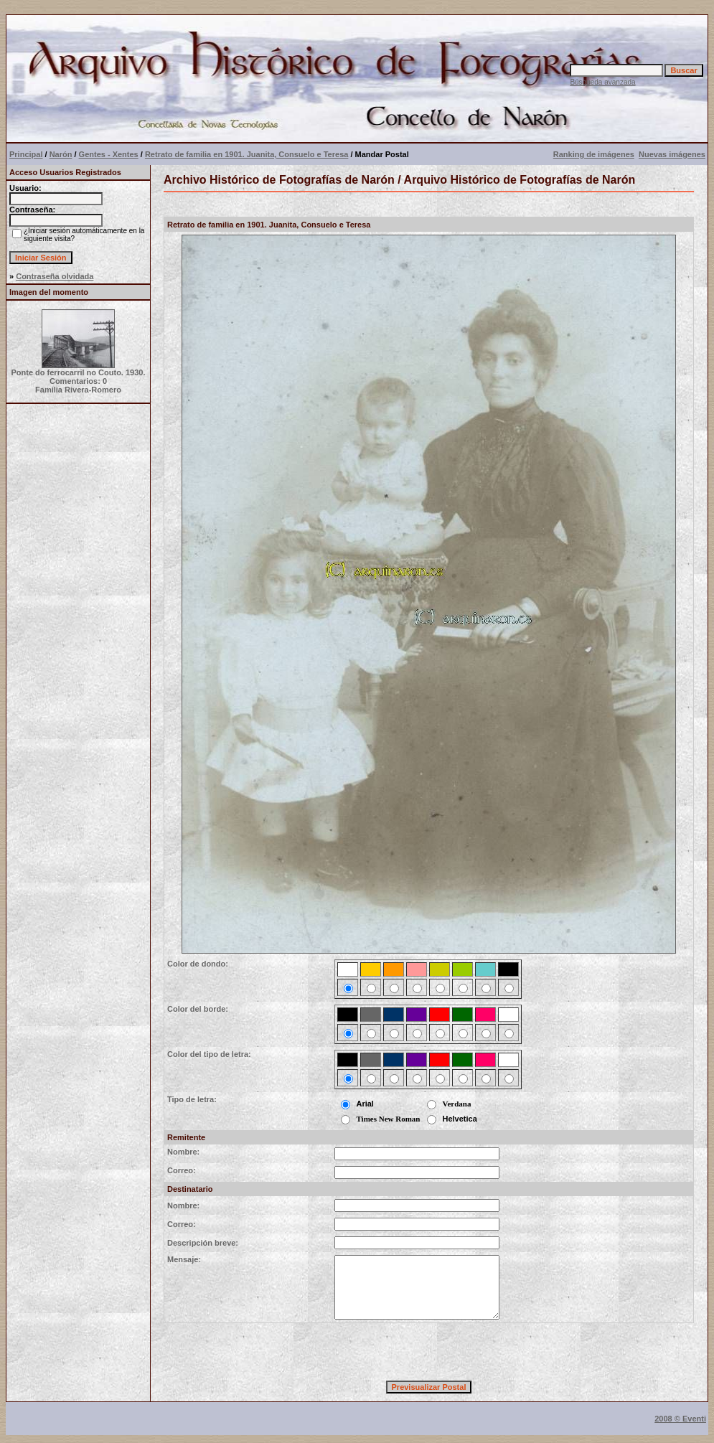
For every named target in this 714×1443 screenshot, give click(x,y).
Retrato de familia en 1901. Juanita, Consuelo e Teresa (246, 154)
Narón (61, 154)
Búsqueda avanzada (602, 82)
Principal (25, 154)
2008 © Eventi (680, 1418)
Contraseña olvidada (54, 276)
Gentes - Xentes (108, 154)
